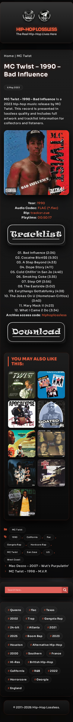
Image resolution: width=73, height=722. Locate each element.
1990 (14, 537)
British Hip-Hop (40, 662)
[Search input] (34, 590)
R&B (36, 671)
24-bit (13, 627)
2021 (52, 627)
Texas (49, 610)
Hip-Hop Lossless (36, 29)
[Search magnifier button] (65, 590)
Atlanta (33, 627)
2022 (53, 671)
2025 (13, 636)
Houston (15, 645)
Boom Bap (34, 636)
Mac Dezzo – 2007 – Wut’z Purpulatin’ (39, 566)
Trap (30, 618)
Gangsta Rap (14, 544)
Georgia (41, 679)
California (32, 537)
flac (49, 537)
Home (9, 56)
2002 (13, 618)
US (48, 552)
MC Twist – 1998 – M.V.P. (28, 571)
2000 (13, 653)
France (55, 653)
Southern (34, 653)
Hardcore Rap (38, 544)
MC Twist (24, 56)
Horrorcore (17, 679)
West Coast (13, 559)
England (15, 688)
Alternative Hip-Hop (46, 645)
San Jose (32, 552)
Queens (14, 610)
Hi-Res (14, 662)
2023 (55, 636)
